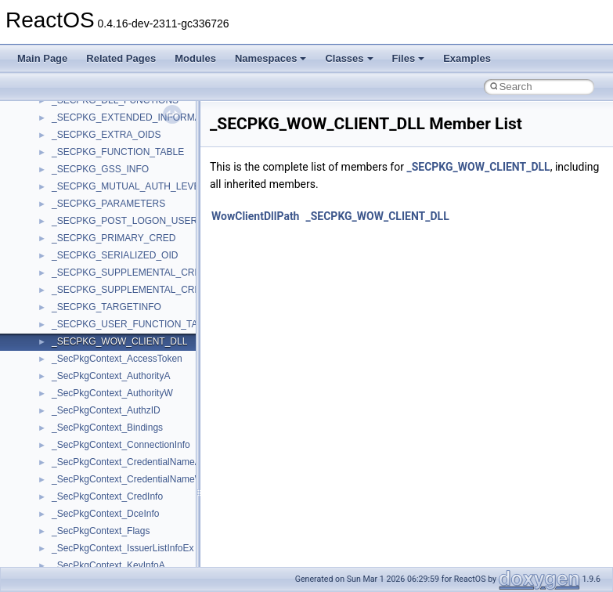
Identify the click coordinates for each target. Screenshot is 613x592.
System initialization (68, 235)
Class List (59, 390)
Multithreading (56, 252)
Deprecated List (59, 321)
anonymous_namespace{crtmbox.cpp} (131, 528)
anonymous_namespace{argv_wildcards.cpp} (146, 494)
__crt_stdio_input (87, 407)
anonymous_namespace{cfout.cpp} (125, 511)
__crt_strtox (76, 442)
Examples (467, 58)
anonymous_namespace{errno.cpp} (126, 545)
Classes (349, 58)
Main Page (42, 58)
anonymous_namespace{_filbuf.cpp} (127, 476)
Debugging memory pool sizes (90, 184)
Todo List (45, 304)
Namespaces (271, 58)
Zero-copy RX (56, 218)
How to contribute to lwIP (79, 132)
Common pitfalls (60, 166)
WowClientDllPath (255, 216)
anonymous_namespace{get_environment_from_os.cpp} (169, 563)
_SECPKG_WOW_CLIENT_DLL (478, 167)
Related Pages (121, 58)
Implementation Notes (72, 287)
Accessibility (77, 459)
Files (408, 58)
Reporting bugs (58, 201)
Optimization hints (64, 270)
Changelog (49, 115)
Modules (195, 58)
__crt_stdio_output (90, 425)
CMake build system (69, 149)
